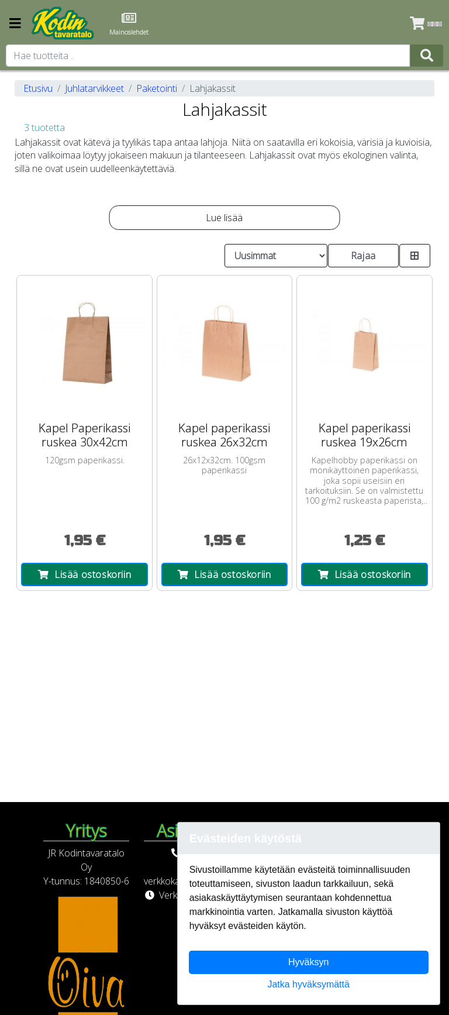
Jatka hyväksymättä (308, 984)
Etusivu (38, 88)
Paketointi (156, 88)
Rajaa (363, 255)
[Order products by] (275, 255)
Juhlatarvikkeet (94, 88)
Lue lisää (224, 217)
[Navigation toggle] (15, 24)
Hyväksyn (308, 962)
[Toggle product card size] (414, 255)
